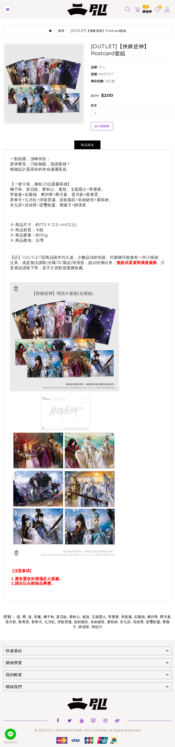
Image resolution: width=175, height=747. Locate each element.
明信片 (97, 627)
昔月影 (10, 622)
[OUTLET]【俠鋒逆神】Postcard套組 (98, 31)
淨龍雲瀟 (64, 622)
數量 (94, 105)
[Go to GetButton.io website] (10, 742)
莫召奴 (61, 617)
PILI (102, 67)
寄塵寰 (113, 617)
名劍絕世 (97, 622)
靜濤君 (83, 627)
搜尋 (61, 31)
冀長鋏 (112, 622)
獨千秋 (48, 617)
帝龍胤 (126, 617)
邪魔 (37, 617)
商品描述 (87, 145)
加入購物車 (102, 126)
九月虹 (49, 622)
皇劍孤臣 (81, 622)
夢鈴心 (74, 617)
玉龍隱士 (99, 617)
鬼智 (85, 617)
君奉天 (36, 622)
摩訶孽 (152, 617)
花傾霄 (138, 622)
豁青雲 (23, 622)
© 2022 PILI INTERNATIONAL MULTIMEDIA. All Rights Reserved (88, 730)
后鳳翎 (139, 617)
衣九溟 (125, 622)
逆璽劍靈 (153, 622)
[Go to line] (10, 734)
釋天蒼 (165, 617)
